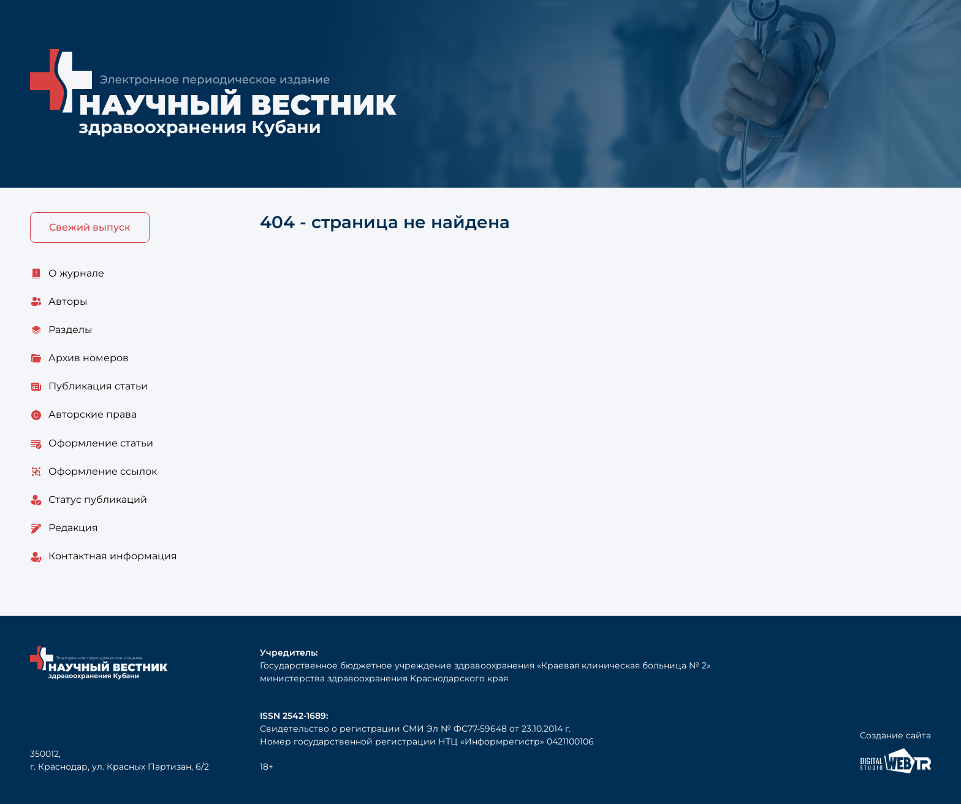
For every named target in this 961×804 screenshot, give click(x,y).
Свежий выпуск (90, 227)
